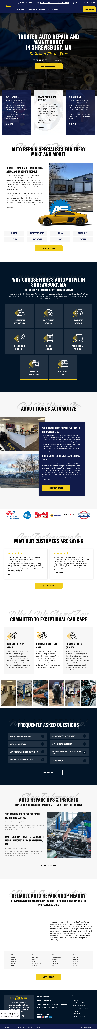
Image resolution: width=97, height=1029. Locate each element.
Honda (60, 233)
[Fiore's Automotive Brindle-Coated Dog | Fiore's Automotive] (56, 693)
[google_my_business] (23, 1016)
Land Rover (37, 239)
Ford (60, 239)
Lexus (14, 239)
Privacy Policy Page (12, 1016)
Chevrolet (82, 233)
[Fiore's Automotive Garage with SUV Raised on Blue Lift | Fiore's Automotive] (24, 693)
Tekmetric (41, 1027)
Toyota (83, 239)
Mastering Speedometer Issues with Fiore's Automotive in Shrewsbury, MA (24, 840)
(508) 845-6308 (26, 3)
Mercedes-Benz (37, 233)
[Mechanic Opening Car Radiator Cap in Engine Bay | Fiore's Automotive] (88, 693)
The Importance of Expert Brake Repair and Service (22, 815)
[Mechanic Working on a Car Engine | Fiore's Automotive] (40, 693)
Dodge (14, 233)
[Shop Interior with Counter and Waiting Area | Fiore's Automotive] (8, 693)
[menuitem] (22, 9)
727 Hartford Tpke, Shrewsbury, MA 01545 (54, 3)
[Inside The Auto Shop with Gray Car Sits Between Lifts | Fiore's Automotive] (72, 693)
